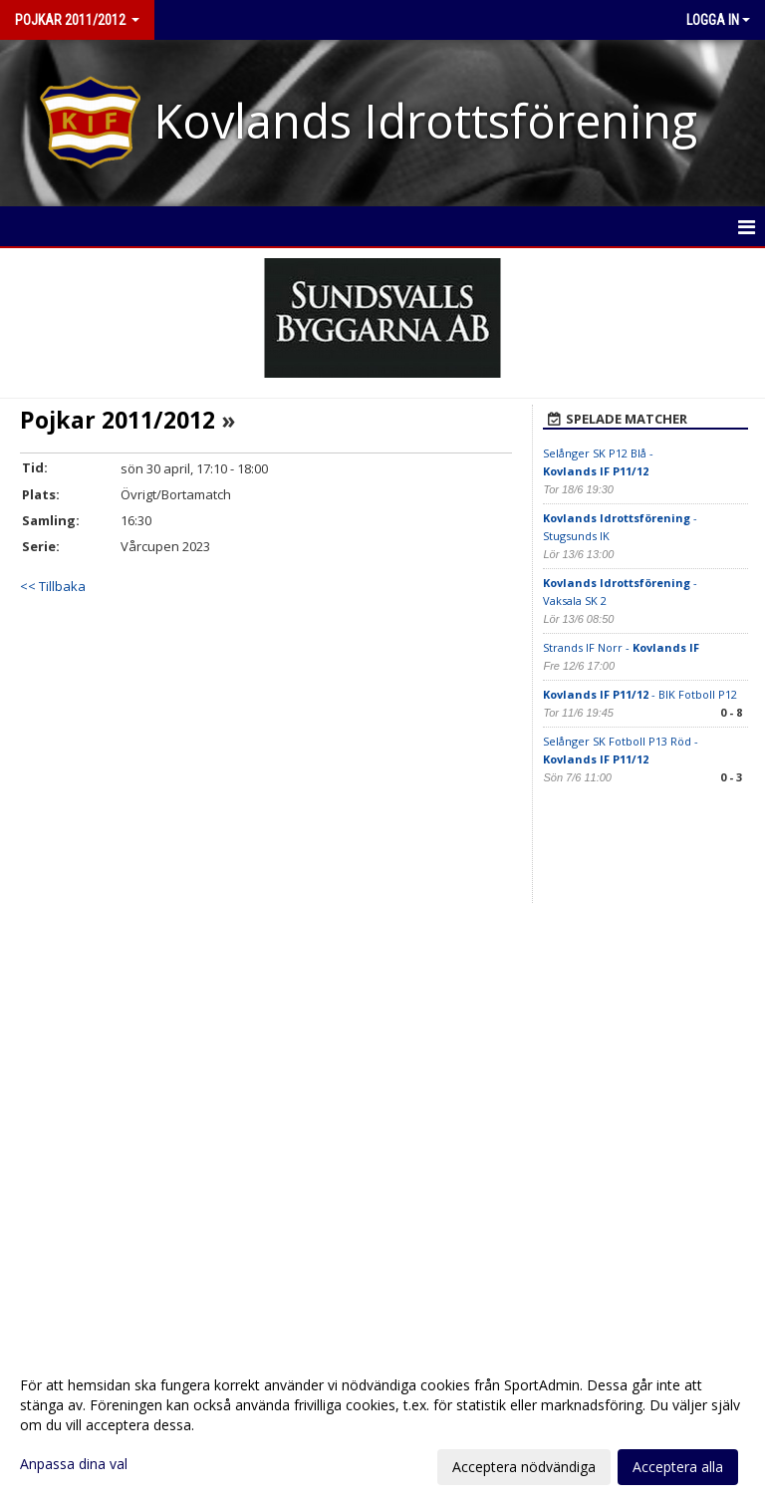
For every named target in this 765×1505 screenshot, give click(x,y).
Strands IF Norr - (621, 647)
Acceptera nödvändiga (524, 1466)
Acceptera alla (678, 1466)
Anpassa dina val (74, 1464)
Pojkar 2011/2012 (117, 420)
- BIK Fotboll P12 (640, 694)
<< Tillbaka (53, 586)
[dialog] (382, 1425)
